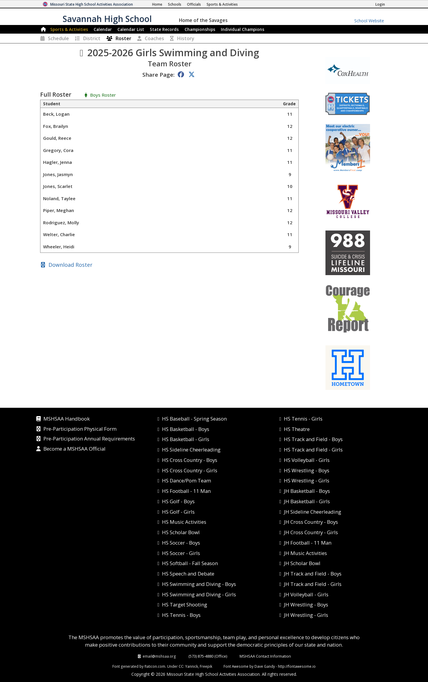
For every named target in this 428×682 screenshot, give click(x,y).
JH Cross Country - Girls (311, 532)
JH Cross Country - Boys (311, 521)
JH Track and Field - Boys (313, 573)
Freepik (206, 666)
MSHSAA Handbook (66, 419)
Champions (242, 29)
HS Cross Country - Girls (189, 470)
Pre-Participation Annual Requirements (89, 439)
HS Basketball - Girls (185, 439)
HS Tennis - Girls (303, 418)
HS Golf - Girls (178, 511)
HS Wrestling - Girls (306, 480)
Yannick (191, 666)
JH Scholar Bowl (302, 563)
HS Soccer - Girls (181, 553)
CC (181, 666)
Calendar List (130, 29)
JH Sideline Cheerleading (312, 511)
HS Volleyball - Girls (307, 460)
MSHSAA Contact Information (265, 656)
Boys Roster (103, 95)
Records (164, 29)
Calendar (103, 29)
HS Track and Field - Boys (313, 439)
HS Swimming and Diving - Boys (199, 584)
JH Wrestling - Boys (306, 604)
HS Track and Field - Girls (313, 449)
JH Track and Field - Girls (313, 584)
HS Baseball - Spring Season (194, 418)
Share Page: (158, 74)
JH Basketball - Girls (307, 501)
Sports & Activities (69, 29)
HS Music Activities (184, 521)
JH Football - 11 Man (307, 542)
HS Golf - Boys (178, 501)
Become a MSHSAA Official (74, 449)
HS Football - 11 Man (186, 490)
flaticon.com (154, 666)
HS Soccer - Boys (181, 542)
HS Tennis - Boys (181, 615)
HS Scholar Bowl (181, 532)
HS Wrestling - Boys (306, 470)
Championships (200, 29)
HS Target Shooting (184, 604)
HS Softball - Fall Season (190, 563)
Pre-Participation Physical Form (80, 429)
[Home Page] (157, 4)
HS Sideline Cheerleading (191, 449)
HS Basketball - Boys (185, 429)
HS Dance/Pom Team (186, 480)
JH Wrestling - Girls (306, 615)
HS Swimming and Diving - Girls (199, 594)
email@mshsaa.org (159, 656)
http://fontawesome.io (297, 666)
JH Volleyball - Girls (306, 594)
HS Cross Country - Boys (189, 460)
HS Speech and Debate (188, 573)
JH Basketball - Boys (307, 490)
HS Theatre (297, 429)
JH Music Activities (305, 553)
